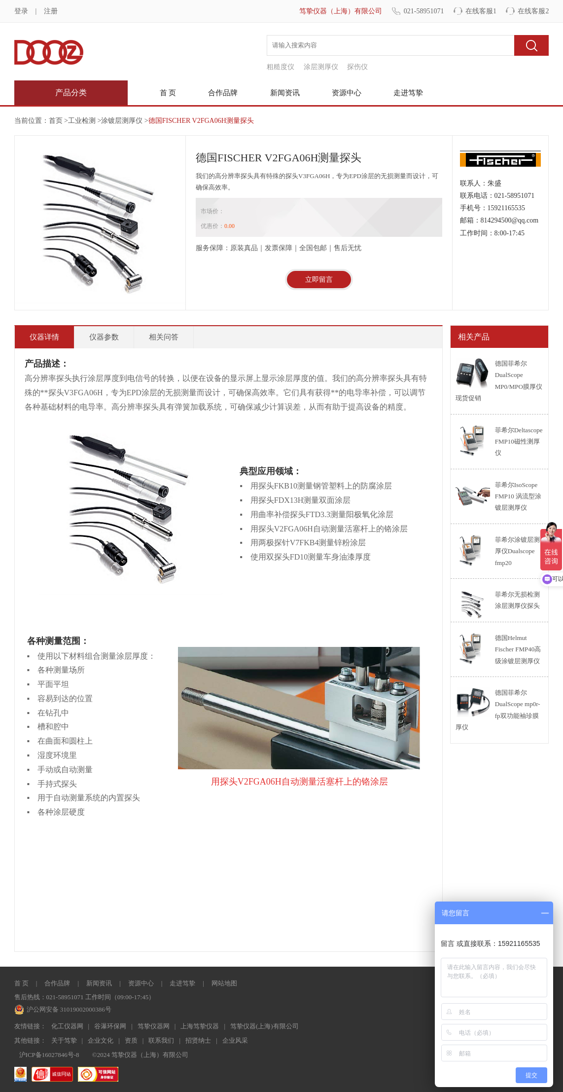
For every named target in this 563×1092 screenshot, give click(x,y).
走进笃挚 (408, 93)
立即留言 (319, 279)
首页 (56, 120)
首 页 (168, 93)
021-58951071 (424, 11)
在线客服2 (533, 11)
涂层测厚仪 (321, 67)
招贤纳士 (198, 1040)
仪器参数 (104, 337)
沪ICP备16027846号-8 (49, 1054)
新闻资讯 (285, 93)
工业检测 (82, 120)
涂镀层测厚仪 (121, 120)
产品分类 (71, 92)
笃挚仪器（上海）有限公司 (340, 11)
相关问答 (163, 337)
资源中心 (346, 93)
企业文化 (100, 1040)
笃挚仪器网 (154, 1026)
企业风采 (235, 1040)
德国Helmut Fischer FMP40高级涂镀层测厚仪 (518, 649)
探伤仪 (357, 67)
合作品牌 (223, 93)
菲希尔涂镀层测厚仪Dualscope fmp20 (517, 551)
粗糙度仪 (280, 67)
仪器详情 (44, 337)
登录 (21, 11)
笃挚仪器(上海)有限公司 (264, 1026)
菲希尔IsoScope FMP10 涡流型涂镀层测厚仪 (518, 496)
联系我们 (161, 1040)
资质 (131, 1040)
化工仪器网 (67, 1026)
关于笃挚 (64, 1040)
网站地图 (224, 983)
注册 (51, 11)
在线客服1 (480, 11)
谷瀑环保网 (110, 1026)
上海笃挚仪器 (199, 1026)
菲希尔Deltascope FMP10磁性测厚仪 (519, 441)
